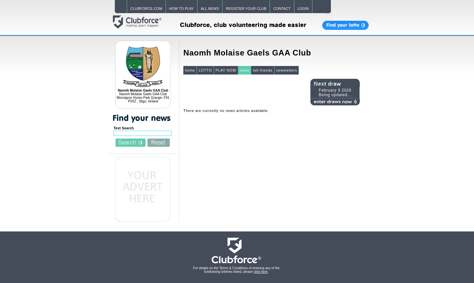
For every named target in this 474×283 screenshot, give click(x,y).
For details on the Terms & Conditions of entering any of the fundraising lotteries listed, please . (236, 269)
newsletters (286, 70)
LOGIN (303, 9)
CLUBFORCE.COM (146, 9)
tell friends (262, 70)
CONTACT (281, 9)
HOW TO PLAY (181, 9)
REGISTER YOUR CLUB (246, 9)
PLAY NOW (226, 70)
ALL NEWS (210, 9)
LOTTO (205, 70)
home (190, 70)
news (245, 70)
